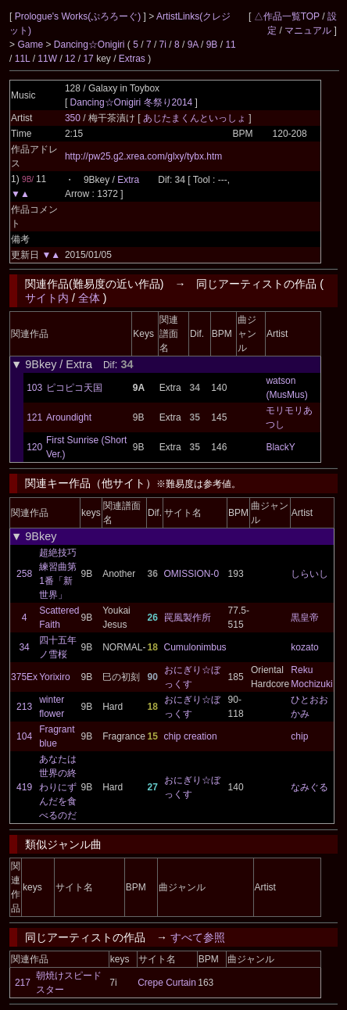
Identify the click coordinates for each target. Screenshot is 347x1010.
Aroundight (68, 417)
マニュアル (307, 30)
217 (22, 982)
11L (22, 58)
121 (34, 417)
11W (47, 58)
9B (212, 44)
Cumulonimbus (195, 647)
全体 (89, 298)
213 (24, 706)
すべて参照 (197, 937)
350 (72, 118)
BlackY (280, 447)
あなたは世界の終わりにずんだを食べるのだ (58, 787)
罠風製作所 (187, 617)
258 (24, 573)
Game (31, 44)
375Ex (24, 677)
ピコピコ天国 (74, 387)
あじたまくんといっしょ (196, 118)
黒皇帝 (305, 617)
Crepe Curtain (167, 982)
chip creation (190, 736)
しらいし (309, 573)
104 (24, 736)
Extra (128, 179)
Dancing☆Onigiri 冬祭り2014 (131, 102)
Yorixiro (54, 677)
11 (230, 44)
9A (193, 44)
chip (299, 736)
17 (88, 58)
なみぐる (309, 787)
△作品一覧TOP (287, 16)
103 (34, 387)
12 (70, 58)
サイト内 (47, 298)
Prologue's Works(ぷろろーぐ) (79, 16)
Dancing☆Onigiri (90, 44)
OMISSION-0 (192, 573)
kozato (304, 647)
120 (34, 447)
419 (24, 787)
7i (162, 44)
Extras (132, 58)
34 (24, 647)
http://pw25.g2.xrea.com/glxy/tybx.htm (143, 156)
